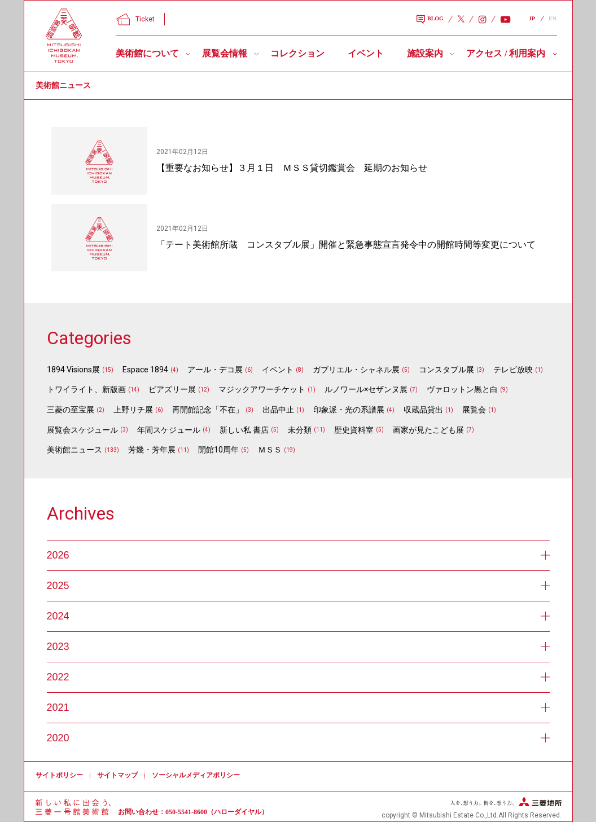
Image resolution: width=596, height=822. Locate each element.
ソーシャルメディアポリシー (196, 775)
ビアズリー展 (172, 389)
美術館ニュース (74, 449)
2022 (298, 677)
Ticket (135, 19)
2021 (298, 707)
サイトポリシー (59, 775)
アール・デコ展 (215, 369)
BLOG (430, 19)
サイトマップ (117, 775)
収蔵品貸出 (423, 409)
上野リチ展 (133, 409)
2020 (298, 738)
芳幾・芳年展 (152, 449)
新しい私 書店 (244, 429)
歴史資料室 (354, 429)
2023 (298, 646)
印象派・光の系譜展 (348, 409)
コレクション (297, 53)
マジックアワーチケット (261, 389)
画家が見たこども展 (428, 429)
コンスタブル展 (446, 369)
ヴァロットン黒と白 (462, 389)
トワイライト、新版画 (86, 389)
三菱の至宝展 (70, 409)
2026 (298, 555)
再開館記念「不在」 (207, 409)
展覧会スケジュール (82, 429)
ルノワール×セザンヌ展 (366, 389)
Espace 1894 (145, 369)
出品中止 (278, 409)
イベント (366, 53)
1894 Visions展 (73, 369)
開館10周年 (218, 449)
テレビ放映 (513, 369)
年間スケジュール (168, 429)
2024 (298, 616)
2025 (298, 585)
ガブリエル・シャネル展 (356, 369)
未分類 (300, 429)
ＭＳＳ (270, 449)
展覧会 (474, 409)
